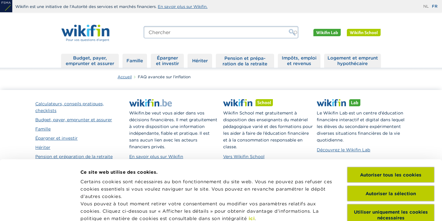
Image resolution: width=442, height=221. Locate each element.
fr (434, 6)
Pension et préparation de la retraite (245, 61)
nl (426, 6)
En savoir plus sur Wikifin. (182, 6)
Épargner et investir (167, 60)
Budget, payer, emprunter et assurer (90, 60)
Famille (134, 61)
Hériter (200, 61)
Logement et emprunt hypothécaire (353, 60)
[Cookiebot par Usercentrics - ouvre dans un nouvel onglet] (40, 209)
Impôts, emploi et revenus (299, 60)
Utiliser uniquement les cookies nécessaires (391, 157)
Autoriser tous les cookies (390, 117)
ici (252, 161)
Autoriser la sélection (391, 136)
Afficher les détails (103, 209)
